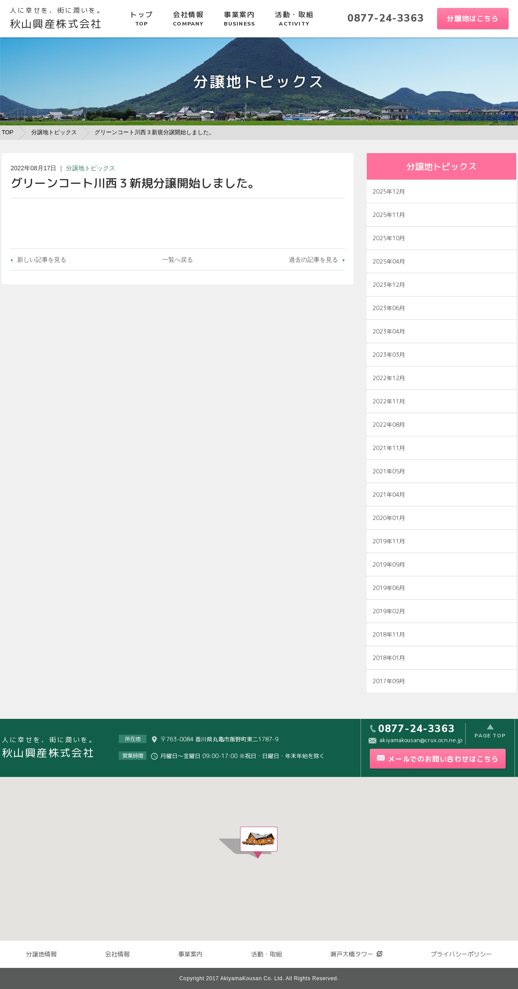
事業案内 (190, 954)
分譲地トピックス (54, 132)
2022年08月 (388, 425)
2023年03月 (388, 355)
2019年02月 (388, 611)
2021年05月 (388, 471)
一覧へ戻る (177, 259)
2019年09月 (388, 564)
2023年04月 (388, 331)
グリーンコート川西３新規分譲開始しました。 (155, 132)
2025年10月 (388, 238)
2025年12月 (388, 191)
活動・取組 (266, 954)
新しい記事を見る (41, 259)
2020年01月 (388, 518)
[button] (259, 843)
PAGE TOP (490, 739)
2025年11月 (388, 215)
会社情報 (117, 954)
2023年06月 (388, 308)
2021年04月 (388, 494)
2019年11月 (388, 541)
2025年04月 (388, 261)
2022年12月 (388, 378)
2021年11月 (388, 448)
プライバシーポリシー (461, 954)
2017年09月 (388, 681)
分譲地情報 (41, 954)
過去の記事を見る (313, 259)
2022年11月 (388, 401)
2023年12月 (388, 285)
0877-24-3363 (385, 18)
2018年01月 (388, 658)
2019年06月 (388, 588)
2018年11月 (388, 634)
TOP (8, 132)
